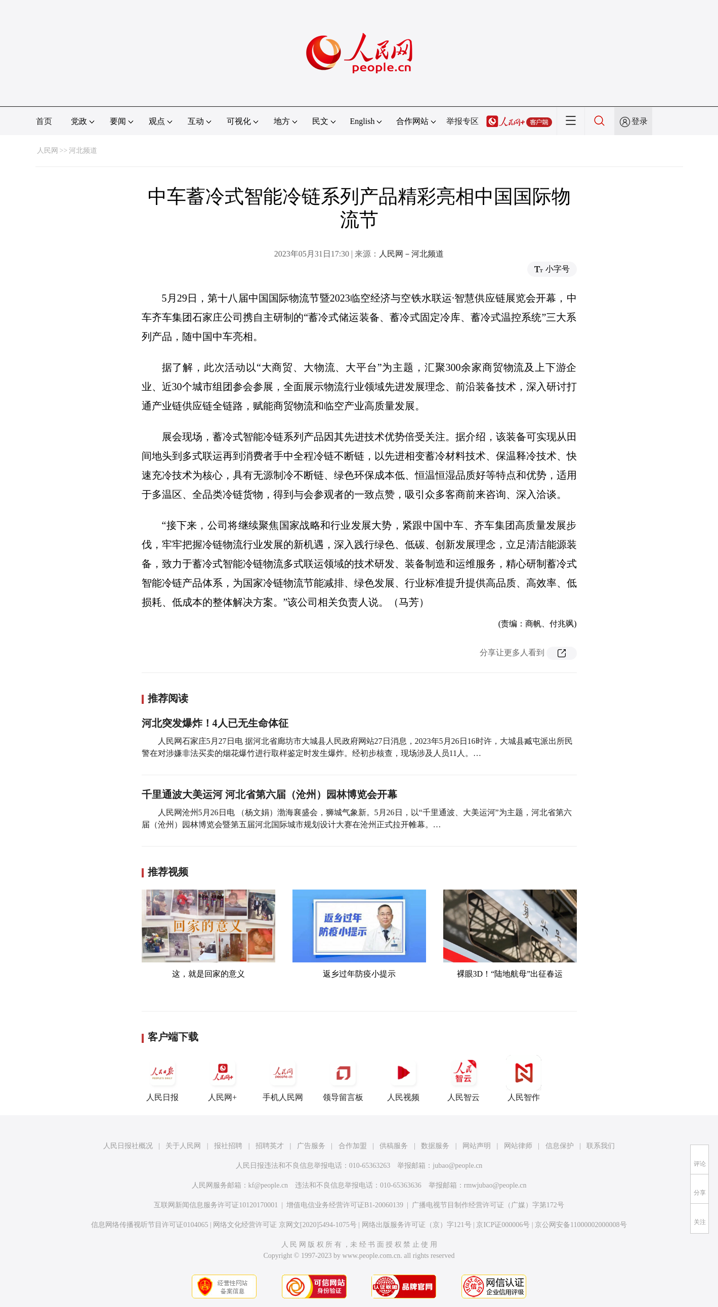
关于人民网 (183, 1146)
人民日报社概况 (128, 1146)
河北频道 (83, 150)
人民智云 (463, 1078)
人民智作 (523, 1078)
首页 (44, 121)
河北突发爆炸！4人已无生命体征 (215, 723)
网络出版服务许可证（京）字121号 (417, 1225)
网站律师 (518, 1146)
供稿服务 (393, 1146)
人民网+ (222, 1078)
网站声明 (476, 1146)
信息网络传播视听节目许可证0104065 (149, 1225)
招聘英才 (270, 1146)
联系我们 (600, 1146)
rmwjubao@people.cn (495, 1185)
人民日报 (162, 1078)
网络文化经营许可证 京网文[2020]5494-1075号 (285, 1225)
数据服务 (435, 1146)
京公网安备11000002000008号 (580, 1225)
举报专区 (462, 121)
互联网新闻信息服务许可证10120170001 (216, 1205)
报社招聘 (228, 1146)
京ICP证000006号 (503, 1225)
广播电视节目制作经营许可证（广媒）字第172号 (488, 1205)
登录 (639, 121)
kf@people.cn (268, 1185)
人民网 (47, 150)
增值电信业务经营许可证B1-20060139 (344, 1205)
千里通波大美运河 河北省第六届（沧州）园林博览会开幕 (269, 794)
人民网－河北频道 (411, 253)
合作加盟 (353, 1146)
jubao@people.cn (457, 1165)
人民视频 (403, 1078)
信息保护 (559, 1146)
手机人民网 (283, 1078)
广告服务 (311, 1146)
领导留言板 (343, 1078)
